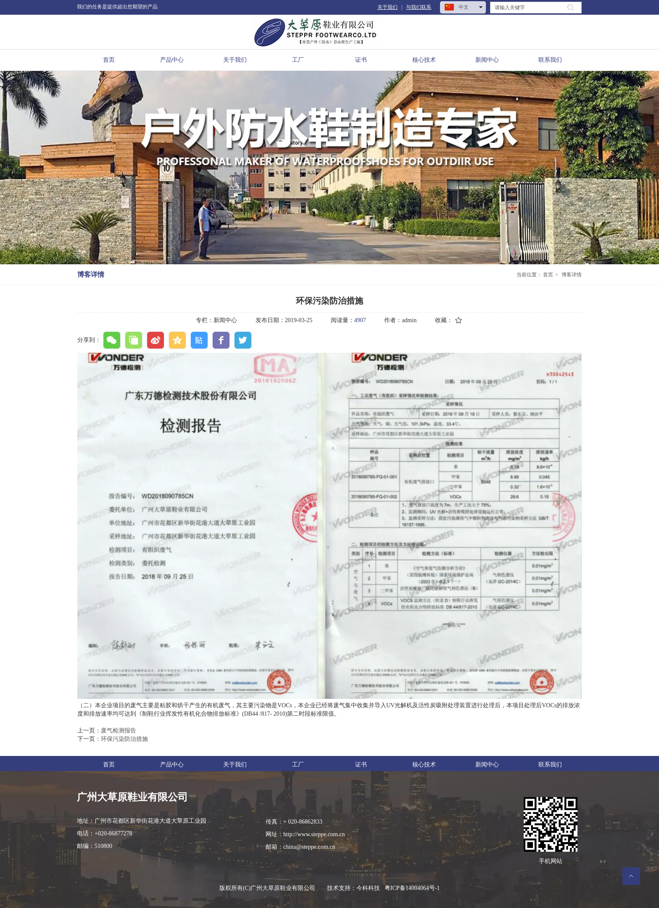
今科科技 (368, 888)
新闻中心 (487, 764)
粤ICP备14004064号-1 (412, 888)
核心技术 (424, 764)
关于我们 (235, 764)
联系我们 (550, 764)
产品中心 (172, 764)
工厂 (298, 764)
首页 (548, 275)
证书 (361, 764)
